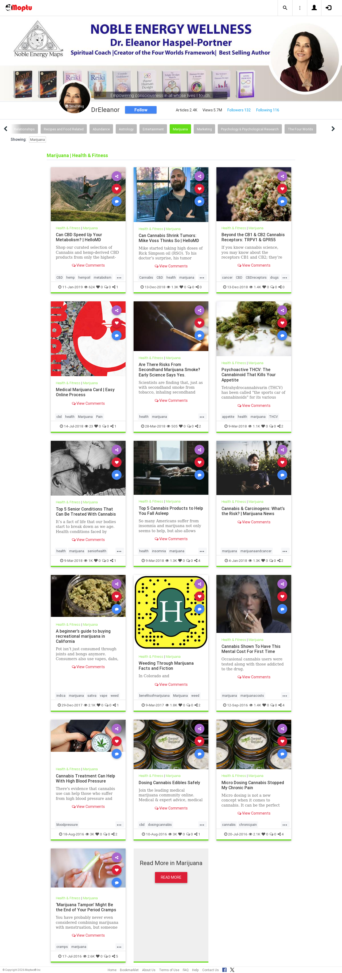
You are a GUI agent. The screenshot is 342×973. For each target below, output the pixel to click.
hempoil (84, 277)
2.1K (89, 705)
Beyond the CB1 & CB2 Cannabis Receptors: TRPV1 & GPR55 (253, 237)
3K (90, 834)
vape (103, 696)
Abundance (101, 129)
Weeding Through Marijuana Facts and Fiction (166, 665)
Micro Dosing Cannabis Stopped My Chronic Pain (253, 785)
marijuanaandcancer (255, 551)
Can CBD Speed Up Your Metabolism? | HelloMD (79, 237)
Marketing (204, 129)
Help (195, 970)
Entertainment (153, 129)
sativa (91, 696)
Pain (99, 417)
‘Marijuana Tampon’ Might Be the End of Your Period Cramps (86, 907)
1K (88, 560)
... (119, 277)
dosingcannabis (160, 825)
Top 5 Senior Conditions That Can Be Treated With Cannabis (86, 511)
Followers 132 (239, 110)
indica (60, 696)
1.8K (171, 705)
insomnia (159, 551)
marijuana (186, 277)
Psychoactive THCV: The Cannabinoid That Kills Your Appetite (248, 374)
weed (115, 696)
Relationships (24, 129)
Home (112, 970)
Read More (171, 877)
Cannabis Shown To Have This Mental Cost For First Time (251, 649)
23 (89, 426)
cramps (62, 947)
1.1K (254, 426)
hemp (70, 277)
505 (172, 426)
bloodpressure (67, 825)
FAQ (186, 970)
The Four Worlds (300, 129)
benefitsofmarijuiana (154, 696)
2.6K (89, 956)
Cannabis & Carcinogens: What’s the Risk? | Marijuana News (253, 511)
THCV (273, 417)
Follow (140, 109)
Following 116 (267, 110)
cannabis (229, 825)
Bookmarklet (129, 970)
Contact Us (210, 970)
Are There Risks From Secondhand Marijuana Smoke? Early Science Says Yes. (170, 369)
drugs (274, 277)
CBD (59, 277)
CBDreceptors (256, 277)
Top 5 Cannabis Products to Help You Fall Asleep (167, 510)
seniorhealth (97, 551)
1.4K (255, 287)
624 (89, 287)
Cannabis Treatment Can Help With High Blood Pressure (85, 778)
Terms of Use (169, 970)
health (171, 277)
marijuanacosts (252, 696)
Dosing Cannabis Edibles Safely (170, 782)
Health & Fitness (68, 228)
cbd (59, 417)
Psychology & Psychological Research (250, 129)
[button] (285, 8)
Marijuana (180, 129)
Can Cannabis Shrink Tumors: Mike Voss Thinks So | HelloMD (169, 238)
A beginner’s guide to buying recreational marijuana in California (83, 636)
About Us (149, 970)
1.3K (172, 287)
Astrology (126, 129)
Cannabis (146, 277)
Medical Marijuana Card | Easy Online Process (85, 392)
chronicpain (248, 825)
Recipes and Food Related (64, 129)
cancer (227, 277)
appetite (228, 417)
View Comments (88, 265)
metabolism (102, 277)
